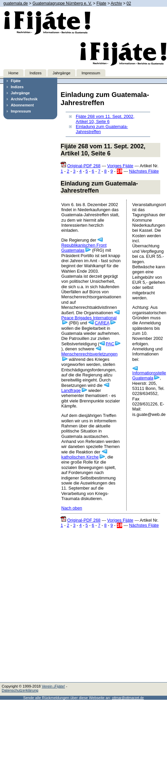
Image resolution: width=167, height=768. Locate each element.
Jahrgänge (61, 73)
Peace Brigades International (88, 317)
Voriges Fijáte (120, 165)
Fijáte (16, 81)
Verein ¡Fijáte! (53, 686)
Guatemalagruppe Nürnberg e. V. (62, 3)
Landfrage (71, 390)
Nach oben (71, 508)
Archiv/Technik (24, 99)
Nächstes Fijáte (144, 171)
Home (13, 73)
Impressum (90, 73)
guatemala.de (15, 3)
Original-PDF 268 (84, 165)
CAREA (102, 322)
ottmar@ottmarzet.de (128, 698)
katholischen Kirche (80, 457)
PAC (110, 343)
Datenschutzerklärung (20, 690)
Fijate (101, 3)
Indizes (35, 73)
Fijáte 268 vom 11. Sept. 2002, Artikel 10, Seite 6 (105, 119)
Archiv (116, 3)
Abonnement (22, 105)
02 (129, 3)
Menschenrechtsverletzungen (89, 353)
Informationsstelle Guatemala (149, 375)
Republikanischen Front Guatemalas (83, 248)
